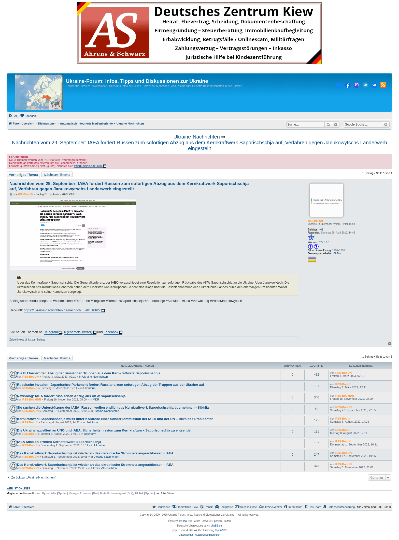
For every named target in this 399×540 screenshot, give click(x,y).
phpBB (186, 521)
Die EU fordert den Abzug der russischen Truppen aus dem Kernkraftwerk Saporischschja (88, 373)
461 (321, 229)
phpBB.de (216, 525)
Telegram (51, 332)
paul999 (221, 530)
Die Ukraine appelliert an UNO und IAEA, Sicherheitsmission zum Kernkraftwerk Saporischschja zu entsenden (105, 430)
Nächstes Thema (57, 174)
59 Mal (337, 253)
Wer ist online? (18, 488)
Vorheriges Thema (23, 174)
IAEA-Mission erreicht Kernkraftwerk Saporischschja (59, 442)
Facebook (111, 332)
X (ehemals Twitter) (78, 332)
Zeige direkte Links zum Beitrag (27, 339)
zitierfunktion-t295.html (88, 165)
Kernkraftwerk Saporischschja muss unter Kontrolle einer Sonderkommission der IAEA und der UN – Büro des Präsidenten (115, 419)
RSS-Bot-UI (29, 388)
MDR (96, 399)
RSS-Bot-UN (315, 221)
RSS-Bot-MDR (31, 399)
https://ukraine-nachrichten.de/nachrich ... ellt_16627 (62, 310)
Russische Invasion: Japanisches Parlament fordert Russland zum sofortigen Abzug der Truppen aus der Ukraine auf (110, 385)
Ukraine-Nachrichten (197, 137)
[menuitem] (13, 116)
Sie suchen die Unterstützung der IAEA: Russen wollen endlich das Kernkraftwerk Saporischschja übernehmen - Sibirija (113, 407)
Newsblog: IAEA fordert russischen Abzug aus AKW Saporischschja (71, 396)
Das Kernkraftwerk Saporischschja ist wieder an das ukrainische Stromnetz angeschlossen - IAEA (95, 453)
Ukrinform (89, 388)
